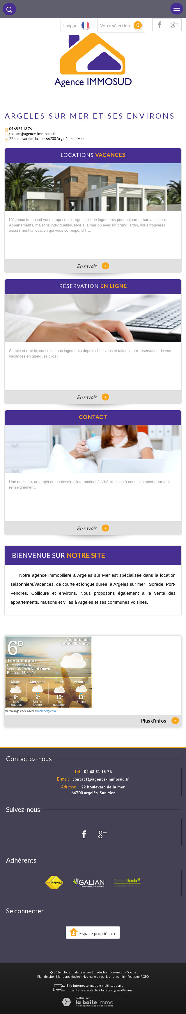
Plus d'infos (160, 720)
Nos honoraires (93, 977)
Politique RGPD (138, 977)
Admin (120, 977)
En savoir (93, 266)
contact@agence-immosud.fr (32, 134)
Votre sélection (115, 25)
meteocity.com (46, 711)
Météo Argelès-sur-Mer (19, 711)
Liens (110, 977)
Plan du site (45, 977)
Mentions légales (68, 977)
